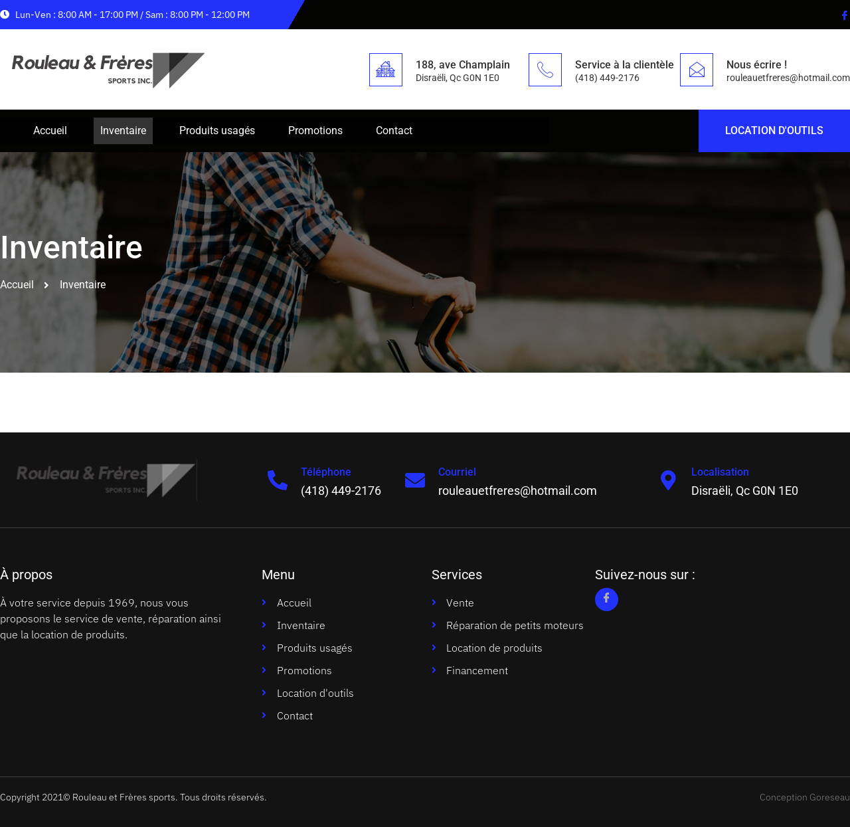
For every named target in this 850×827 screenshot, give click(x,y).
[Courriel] (415, 480)
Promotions (315, 130)
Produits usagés (217, 130)
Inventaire (123, 130)
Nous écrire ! (756, 64)
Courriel (457, 472)
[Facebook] (843, 14)
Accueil (50, 130)
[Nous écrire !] (696, 69)
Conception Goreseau (805, 797)
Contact (394, 130)
